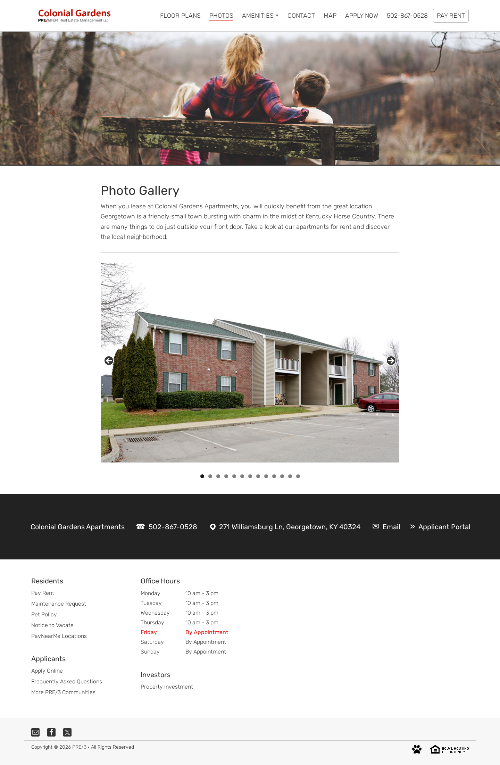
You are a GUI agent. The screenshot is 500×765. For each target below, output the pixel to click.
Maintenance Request (58, 603)
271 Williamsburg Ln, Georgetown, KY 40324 (289, 527)
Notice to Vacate (52, 625)
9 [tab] (266, 476)
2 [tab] (210, 476)
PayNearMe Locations (59, 636)
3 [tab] (218, 476)
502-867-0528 (173, 527)
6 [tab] (242, 476)
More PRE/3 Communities (63, 692)
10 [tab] (274, 476)
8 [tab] (258, 476)
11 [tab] (282, 476)
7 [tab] (250, 476)
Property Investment (167, 686)
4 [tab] (226, 476)
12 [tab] (290, 476)
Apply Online (47, 670)
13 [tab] (298, 476)
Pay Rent (42, 593)
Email (391, 527)
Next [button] (391, 360)
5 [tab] (234, 476)
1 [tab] (202, 476)
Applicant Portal (444, 527)
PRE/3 (79, 747)
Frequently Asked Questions (66, 681)
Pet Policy (44, 614)
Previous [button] (109, 360)
